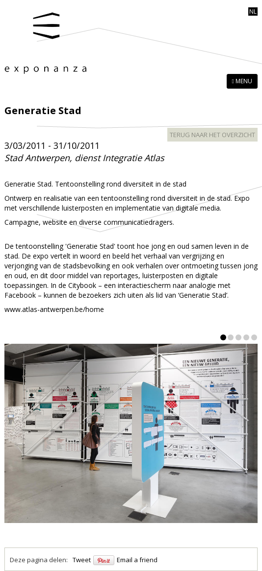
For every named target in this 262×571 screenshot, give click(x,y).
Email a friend (137, 559)
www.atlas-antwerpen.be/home (54, 309)
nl (253, 11)
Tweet (82, 559)
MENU (242, 81)
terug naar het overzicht (212, 134)
